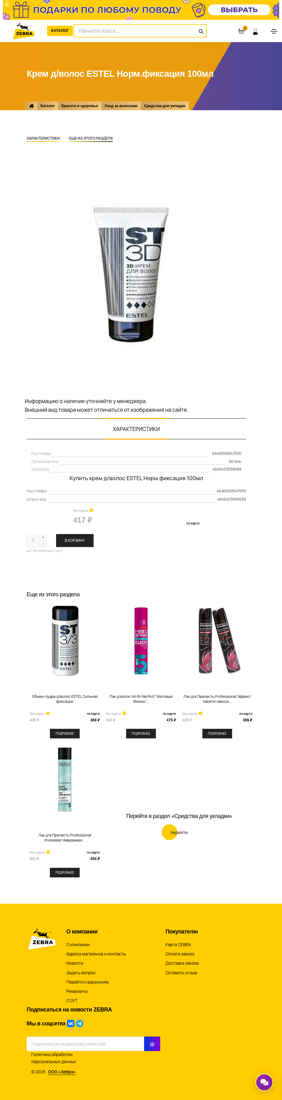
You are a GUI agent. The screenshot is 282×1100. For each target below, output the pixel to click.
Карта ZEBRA (178, 944)
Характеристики (43, 139)
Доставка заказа (182, 963)
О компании (78, 944)
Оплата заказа (179, 954)
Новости (74, 963)
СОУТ (71, 1000)
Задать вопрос (81, 973)
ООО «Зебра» (62, 1071)
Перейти (175, 817)
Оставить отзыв (181, 973)
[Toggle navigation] (274, 31)
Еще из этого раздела (91, 139)
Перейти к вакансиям (87, 982)
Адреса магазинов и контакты (96, 954)
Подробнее (64, 733)
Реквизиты (77, 991)
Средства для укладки (166, 106)
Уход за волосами (122, 106)
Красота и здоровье (80, 106)
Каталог (63, 30)
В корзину (75, 540)
